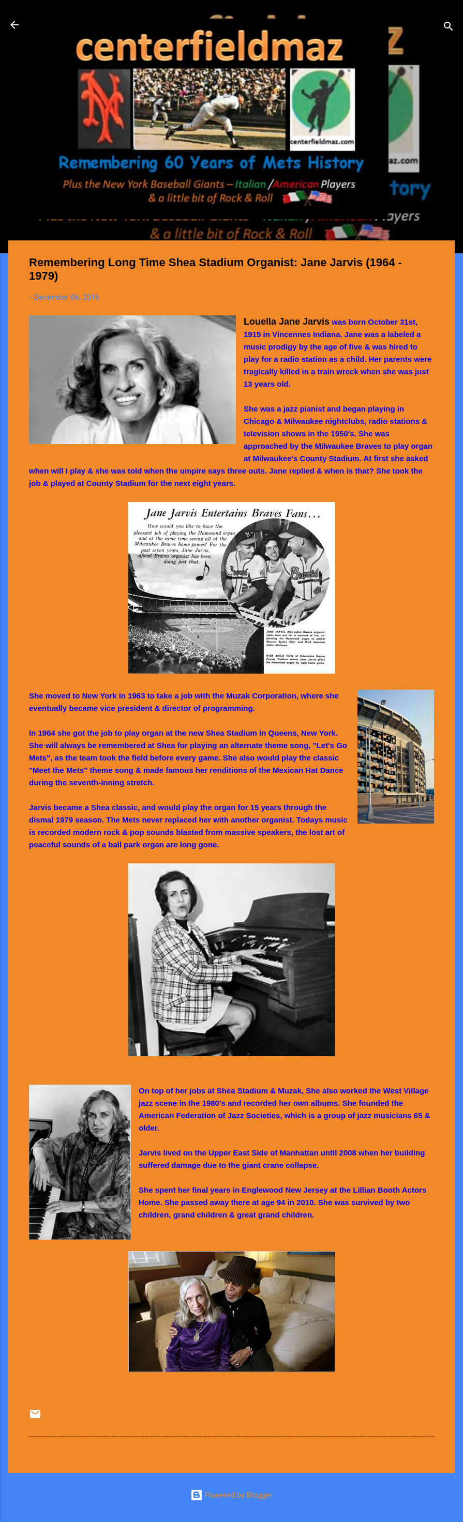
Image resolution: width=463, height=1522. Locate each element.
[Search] (448, 28)
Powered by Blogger (231, 1495)
